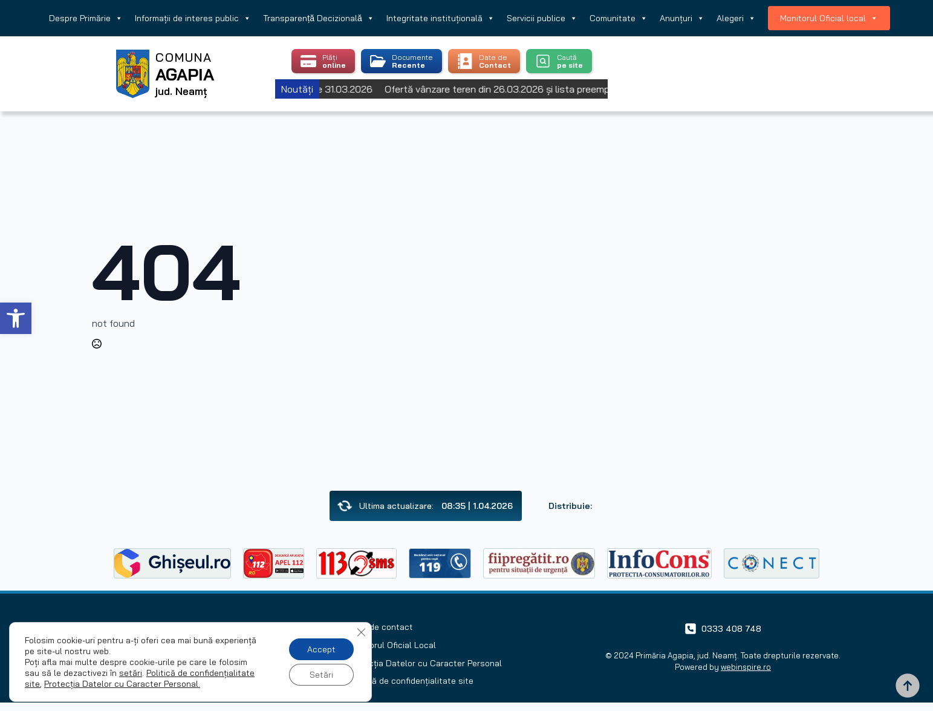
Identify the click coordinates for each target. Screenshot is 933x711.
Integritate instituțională (440, 18)
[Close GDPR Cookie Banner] (361, 632)
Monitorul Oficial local (829, 18)
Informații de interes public (193, 18)
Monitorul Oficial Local (392, 645)
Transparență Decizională (318, 18)
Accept (321, 649)
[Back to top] (907, 685)
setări (130, 672)
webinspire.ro (746, 667)
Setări (321, 674)
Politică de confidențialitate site (410, 680)
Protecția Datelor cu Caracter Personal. (122, 683)
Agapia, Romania (743, 59)
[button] (15, 318)
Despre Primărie (86, 18)
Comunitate (619, 18)
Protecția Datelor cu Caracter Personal (425, 663)
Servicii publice (542, 18)
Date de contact (380, 626)
